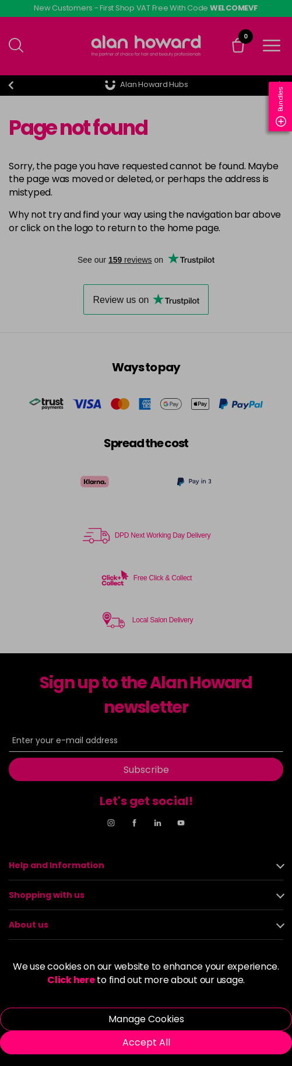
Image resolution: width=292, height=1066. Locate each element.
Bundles (281, 106)
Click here (71, 980)
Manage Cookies (146, 1019)
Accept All (146, 1042)
